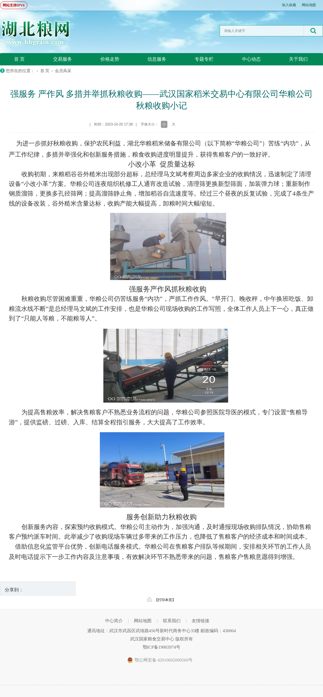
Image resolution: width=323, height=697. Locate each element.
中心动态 (251, 59)
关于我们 (298, 59)
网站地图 (309, 5)
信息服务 (156, 59)
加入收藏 (289, 5)
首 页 (19, 59)
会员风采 (63, 71)
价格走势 (109, 59)
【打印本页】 (165, 600)
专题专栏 (204, 59)
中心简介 (114, 620)
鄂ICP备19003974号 (161, 647)
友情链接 (200, 620)
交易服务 (62, 59)
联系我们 (172, 620)
